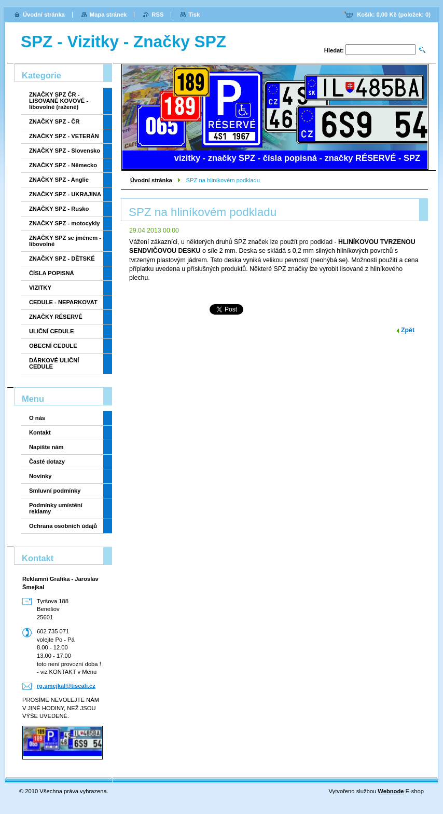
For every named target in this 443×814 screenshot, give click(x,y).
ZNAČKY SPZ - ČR (54, 121)
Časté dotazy (47, 461)
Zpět (407, 330)
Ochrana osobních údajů (63, 526)
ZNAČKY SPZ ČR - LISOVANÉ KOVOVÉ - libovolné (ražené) (58, 100)
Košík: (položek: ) (394, 14)
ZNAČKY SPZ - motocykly (64, 223)
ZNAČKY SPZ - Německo (63, 165)
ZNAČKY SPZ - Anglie (59, 180)
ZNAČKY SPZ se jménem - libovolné (65, 241)
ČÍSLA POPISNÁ (51, 273)
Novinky (40, 476)
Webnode (391, 791)
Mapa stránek (108, 14)
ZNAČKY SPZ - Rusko (59, 209)
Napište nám (46, 447)
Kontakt (40, 432)
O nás (37, 418)
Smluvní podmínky (54, 490)
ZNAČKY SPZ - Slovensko (64, 150)
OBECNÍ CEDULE (53, 346)
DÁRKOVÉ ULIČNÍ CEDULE (54, 363)
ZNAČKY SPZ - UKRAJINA (65, 194)
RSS (157, 14)
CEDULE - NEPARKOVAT (63, 302)
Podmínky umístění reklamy (55, 508)
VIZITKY (40, 287)
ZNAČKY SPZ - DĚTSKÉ (62, 258)
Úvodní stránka (151, 180)
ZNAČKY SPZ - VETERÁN (64, 136)
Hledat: (334, 50)
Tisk (194, 14)
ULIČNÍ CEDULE (51, 331)
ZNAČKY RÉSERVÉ (55, 317)
